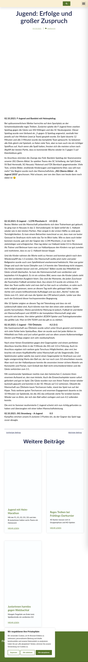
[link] (66, 3)
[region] (30, 642)
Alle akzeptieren (44, 652)
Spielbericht (51, 28)
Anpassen (13, 652)
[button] (83, 3)
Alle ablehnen (27, 652)
